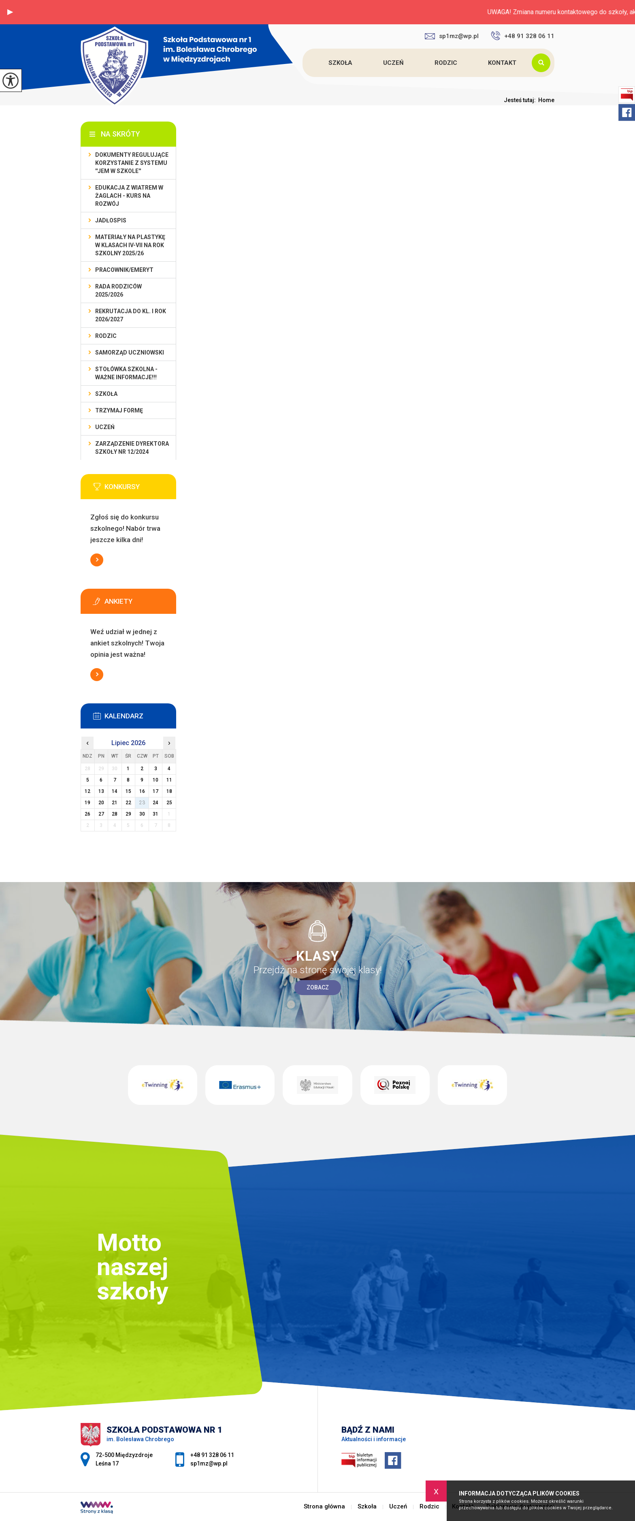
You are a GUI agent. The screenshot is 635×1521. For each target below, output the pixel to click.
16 (142, 791)
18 (169, 791)
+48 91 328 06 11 (522, 35)
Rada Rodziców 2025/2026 (118, 290)
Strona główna (303, 63)
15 (128, 791)
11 (169, 780)
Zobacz (318, 987)
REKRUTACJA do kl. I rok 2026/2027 (130, 315)
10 (155, 780)
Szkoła (340, 62)
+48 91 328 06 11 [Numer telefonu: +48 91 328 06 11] (212, 1455)
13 (101, 791)
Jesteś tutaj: (521, 100)
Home (546, 100)
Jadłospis (110, 220)
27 (101, 814)
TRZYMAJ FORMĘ (119, 410)
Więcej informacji (96, 559)
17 (155, 791)
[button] (10, 12)
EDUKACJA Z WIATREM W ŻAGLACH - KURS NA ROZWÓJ (129, 195)
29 (128, 814)
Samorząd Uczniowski (129, 352)
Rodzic (446, 62)
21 (114, 802)
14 (114, 791)
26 (87, 814)
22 (128, 802)
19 (87, 802)
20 (101, 802)
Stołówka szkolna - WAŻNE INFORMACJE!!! (126, 373)
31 (155, 814)
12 (87, 791)
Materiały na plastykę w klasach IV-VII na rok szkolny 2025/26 (130, 245)
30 (142, 814)
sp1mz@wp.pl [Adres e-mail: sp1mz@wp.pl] (209, 1463)
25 (169, 802)
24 (155, 802)
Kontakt (502, 62)
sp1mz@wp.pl (452, 36)
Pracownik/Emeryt (124, 270)
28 (114, 814)
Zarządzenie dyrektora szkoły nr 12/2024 (132, 447)
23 (142, 802)
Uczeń (393, 62)
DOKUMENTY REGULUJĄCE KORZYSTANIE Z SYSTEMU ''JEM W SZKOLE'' (131, 163)
